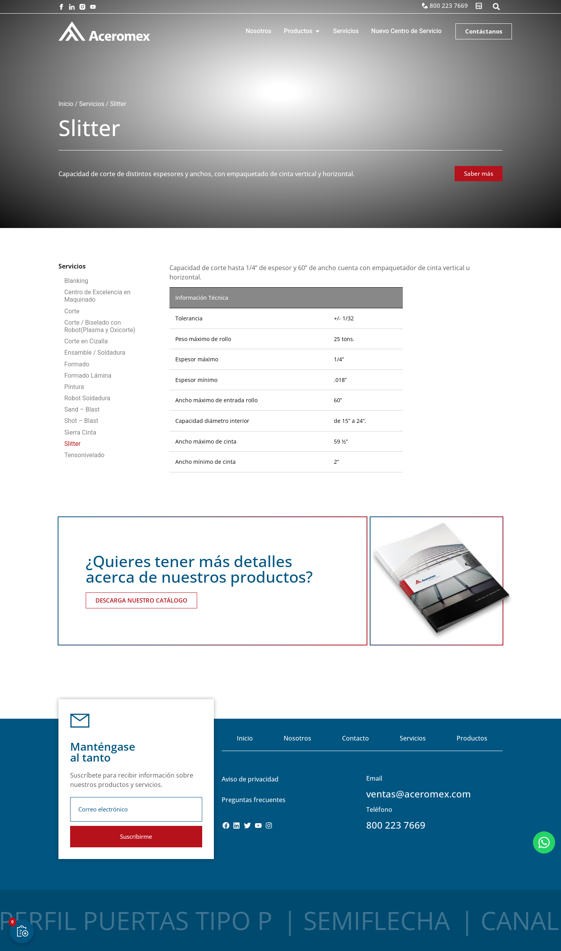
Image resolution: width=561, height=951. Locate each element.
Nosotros (297, 738)
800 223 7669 (395, 824)
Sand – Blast (82, 409)
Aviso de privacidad (250, 779)
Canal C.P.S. (452, 920)
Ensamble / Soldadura (94, 352)
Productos (472, 738)
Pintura (74, 387)
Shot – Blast (81, 420)
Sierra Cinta (80, 432)
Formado (76, 364)
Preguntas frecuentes (254, 800)
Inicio (65, 104)
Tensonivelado (84, 455)
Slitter (72, 443)
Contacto (355, 738)
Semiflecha (273, 920)
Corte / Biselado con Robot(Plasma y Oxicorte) (99, 326)
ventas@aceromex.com (418, 793)
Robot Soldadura (87, 398)
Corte (71, 311)
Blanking (76, 281)
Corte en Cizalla (86, 341)
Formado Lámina (87, 375)
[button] (496, 6)
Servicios (91, 104)
